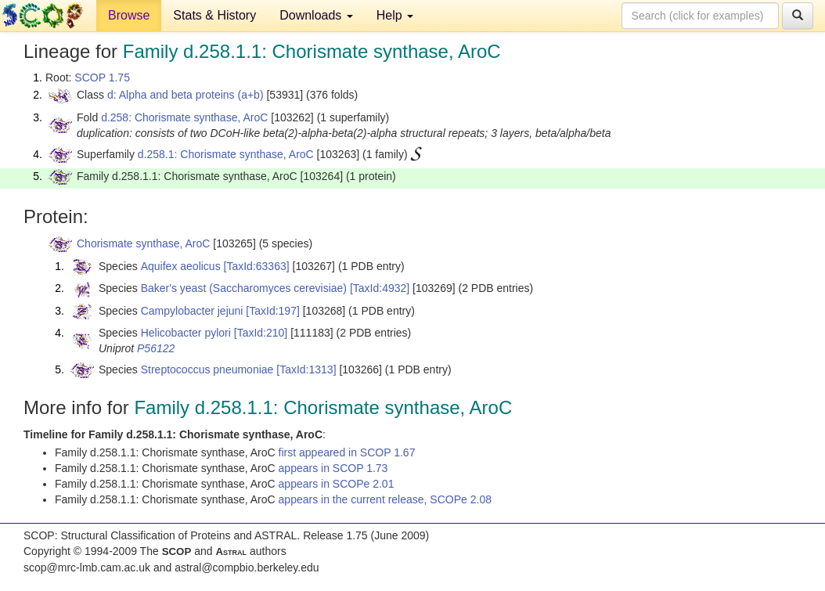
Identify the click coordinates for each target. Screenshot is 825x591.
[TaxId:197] (273, 311)
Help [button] (394, 15)
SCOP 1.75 (102, 77)
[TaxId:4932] (379, 288)
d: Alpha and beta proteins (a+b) (185, 94)
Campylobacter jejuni (192, 311)
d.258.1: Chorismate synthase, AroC (226, 154)
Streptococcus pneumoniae (207, 369)
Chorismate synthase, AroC (143, 243)
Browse (129, 15)
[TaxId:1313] (306, 369)
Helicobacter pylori (186, 332)
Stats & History (214, 15)
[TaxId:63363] (257, 266)
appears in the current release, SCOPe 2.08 (385, 499)
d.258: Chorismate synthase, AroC (184, 117)
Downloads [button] (316, 15)
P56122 (156, 348)
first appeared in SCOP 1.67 (347, 452)
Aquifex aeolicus (181, 266)
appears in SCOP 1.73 (333, 468)
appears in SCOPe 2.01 (336, 483)
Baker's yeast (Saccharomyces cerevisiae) (244, 288)
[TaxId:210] (261, 332)
